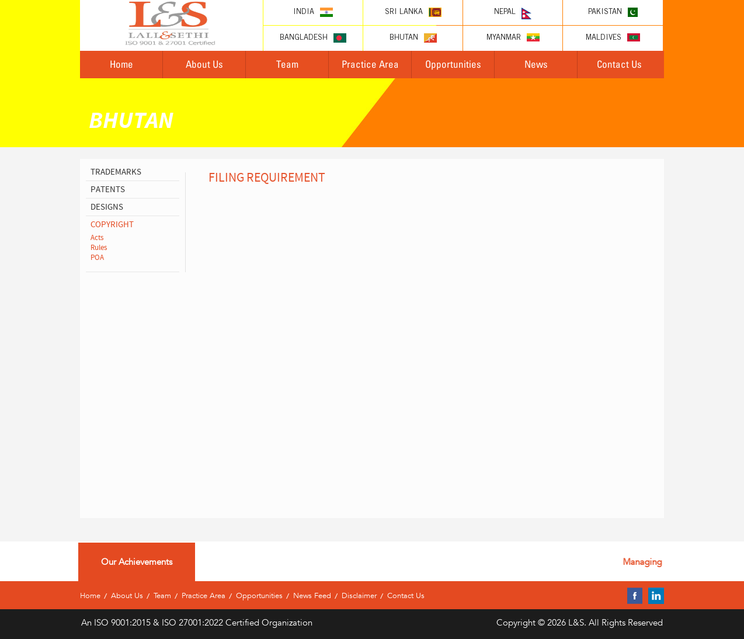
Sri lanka (413, 12)
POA (97, 257)
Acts (97, 237)
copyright (112, 224)
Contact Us (619, 64)
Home (121, 64)
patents (108, 189)
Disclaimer (359, 595)
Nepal (512, 13)
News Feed (312, 595)
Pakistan (613, 12)
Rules (99, 247)
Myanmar (513, 37)
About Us (204, 64)
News (536, 64)
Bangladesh (313, 38)
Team (287, 64)
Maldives (613, 37)
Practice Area (370, 64)
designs (107, 207)
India (313, 12)
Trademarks (116, 172)
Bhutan (413, 38)
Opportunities (453, 64)
